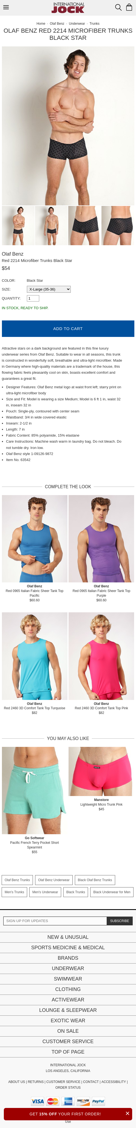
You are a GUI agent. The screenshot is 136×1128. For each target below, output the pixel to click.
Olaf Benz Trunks (17, 880)
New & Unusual (68, 937)
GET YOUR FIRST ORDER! (81, 1113)
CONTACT (91, 1082)
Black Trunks (75, 892)
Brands (68, 958)
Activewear (68, 1000)
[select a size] (49, 289)
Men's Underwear (45, 892)
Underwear (68, 968)
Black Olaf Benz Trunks (95, 880)
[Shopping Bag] (129, 7)
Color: (9, 280)
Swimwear (68, 979)
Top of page (68, 1052)
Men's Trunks (14, 892)
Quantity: (11, 298)
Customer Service (67, 1041)
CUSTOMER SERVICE (63, 1082)
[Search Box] (118, 7)
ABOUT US (16, 1082)
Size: (6, 289)
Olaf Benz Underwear (54, 880)
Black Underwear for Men (111, 892)
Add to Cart (68, 328)
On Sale (68, 1031)
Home (40, 24)
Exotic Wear (68, 1020)
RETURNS (36, 1082)
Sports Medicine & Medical (68, 947)
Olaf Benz (13, 254)
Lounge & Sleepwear (68, 1010)
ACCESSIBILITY (113, 1082)
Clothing (68, 989)
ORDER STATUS (68, 1088)
